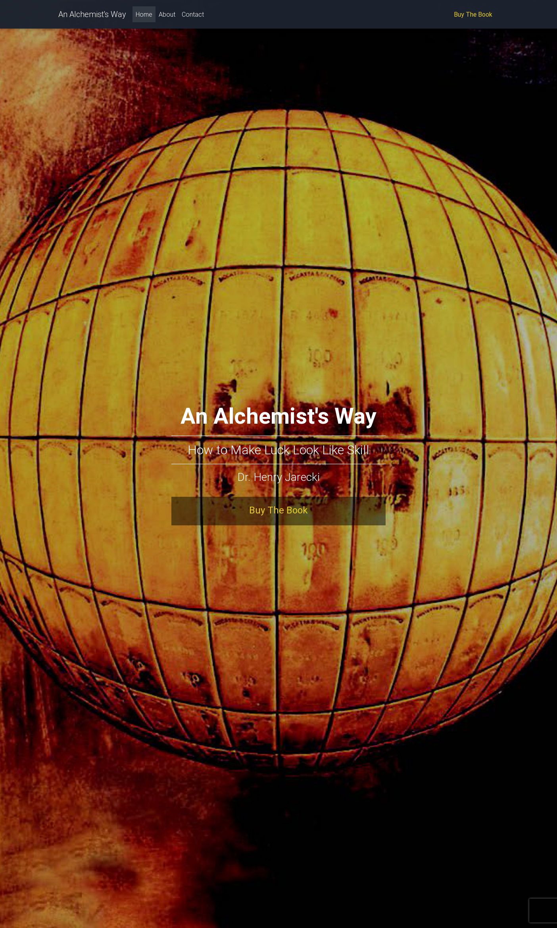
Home (146, 15)
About (167, 16)
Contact (193, 16)
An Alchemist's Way (92, 16)
